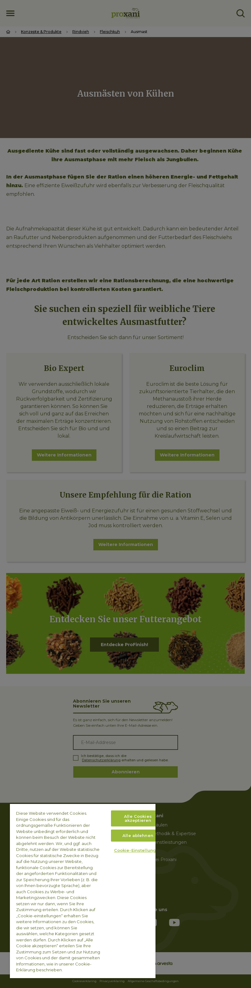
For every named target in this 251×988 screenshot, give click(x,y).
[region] (82, 891)
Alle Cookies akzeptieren (138, 818)
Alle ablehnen (137, 835)
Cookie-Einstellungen (138, 850)
